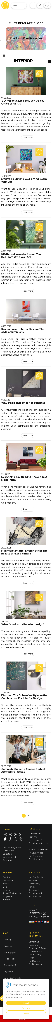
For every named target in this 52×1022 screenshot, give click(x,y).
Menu (15, 6)
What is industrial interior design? (22, 624)
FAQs (31, 958)
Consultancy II (35, 893)
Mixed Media (9, 959)
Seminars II (34, 890)
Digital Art (8, 971)
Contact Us (34, 942)
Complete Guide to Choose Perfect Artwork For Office (23, 770)
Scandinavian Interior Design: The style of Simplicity (22, 330)
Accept (26, 1003)
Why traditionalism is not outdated (23, 402)
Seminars (33, 880)
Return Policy (35, 954)
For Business (35, 961)
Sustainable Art (11, 965)
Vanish (32, 887)
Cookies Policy (35, 951)
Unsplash (26, 795)
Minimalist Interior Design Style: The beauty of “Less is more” (24, 552)
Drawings (8, 946)
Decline (26, 1014)
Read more (28, 137)
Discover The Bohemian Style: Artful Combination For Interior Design (24, 697)
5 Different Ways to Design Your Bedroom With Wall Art (21, 255)
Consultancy (34, 884)
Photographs (10, 952)
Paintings (8, 939)
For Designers (35, 964)
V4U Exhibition (35, 896)
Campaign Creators (14, 795)
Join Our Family (36, 877)
